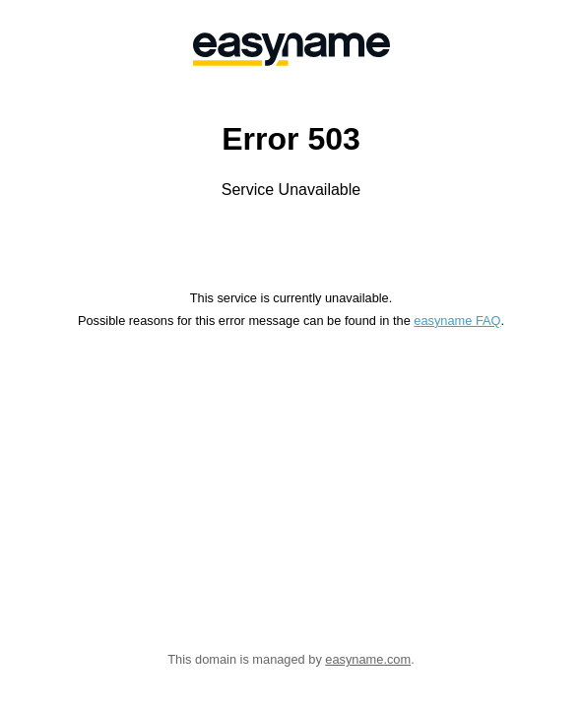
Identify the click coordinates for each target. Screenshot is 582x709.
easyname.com (368, 659)
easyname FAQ (457, 320)
